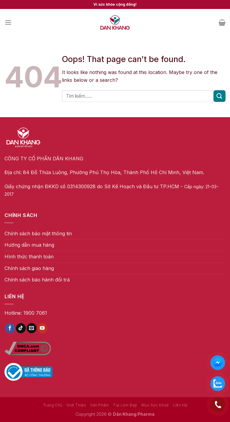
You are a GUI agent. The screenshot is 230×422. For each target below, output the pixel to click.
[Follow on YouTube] (42, 328)
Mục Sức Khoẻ (155, 405)
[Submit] (220, 96)
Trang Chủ (53, 405)
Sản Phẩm (99, 405)
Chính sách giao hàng (29, 268)
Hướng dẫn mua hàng (29, 245)
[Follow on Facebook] (10, 328)
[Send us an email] (32, 328)
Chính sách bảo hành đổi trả (37, 280)
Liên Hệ (180, 405)
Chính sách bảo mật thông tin (38, 233)
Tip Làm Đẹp (125, 405)
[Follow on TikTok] (21, 328)
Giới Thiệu (76, 405)
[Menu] (8, 22)
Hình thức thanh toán (29, 257)
